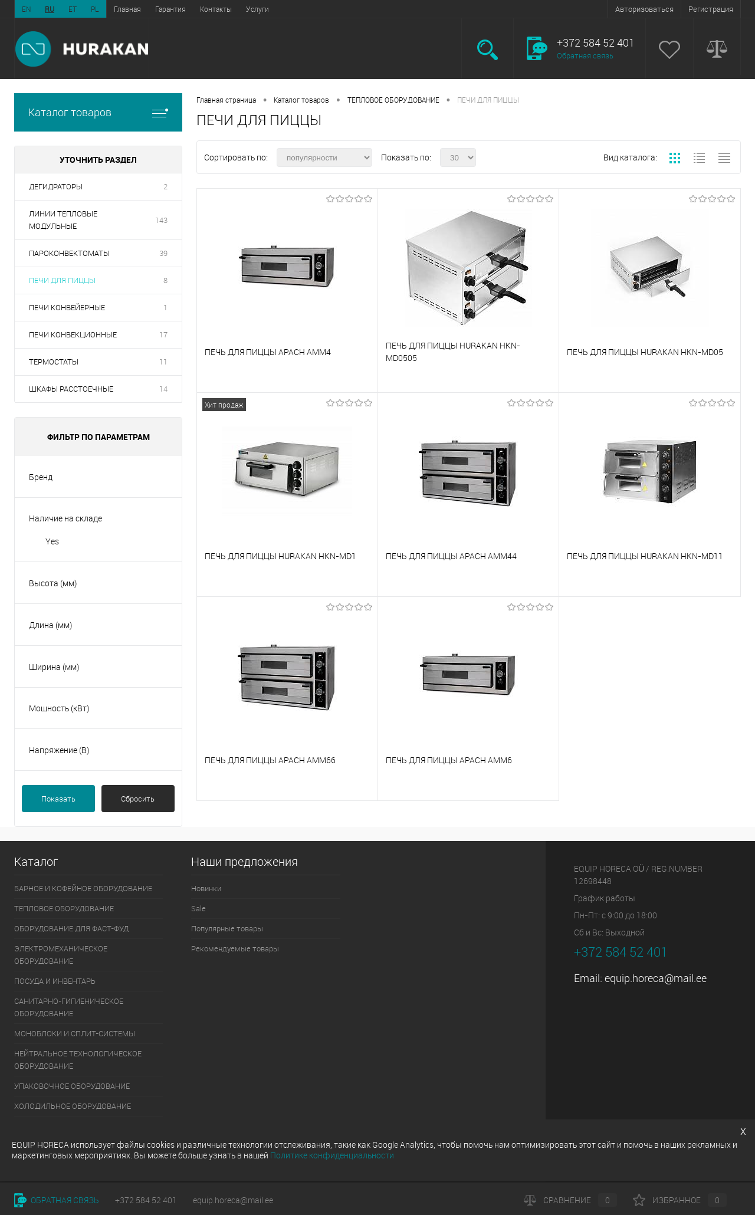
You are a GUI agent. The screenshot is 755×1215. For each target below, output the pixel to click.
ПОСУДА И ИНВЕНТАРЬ (55, 981)
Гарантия (170, 9)
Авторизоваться (644, 9)
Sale (198, 908)
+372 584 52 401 (146, 1200)
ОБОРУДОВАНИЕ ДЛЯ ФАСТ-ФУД (71, 928)
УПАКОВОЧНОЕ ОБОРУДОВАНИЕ (72, 1086)
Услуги (257, 9)
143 (161, 220)
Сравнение (570, 1200)
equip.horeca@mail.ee (656, 978)
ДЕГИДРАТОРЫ (56, 186)
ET (72, 9)
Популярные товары (227, 928)
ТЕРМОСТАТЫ (53, 361)
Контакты (216, 9)
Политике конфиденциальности (332, 1155)
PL (95, 9)
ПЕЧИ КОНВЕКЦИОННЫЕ (73, 334)
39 (163, 253)
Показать (58, 798)
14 (163, 388)
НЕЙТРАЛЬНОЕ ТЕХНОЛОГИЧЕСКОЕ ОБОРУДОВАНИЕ (78, 1059)
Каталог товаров (98, 112)
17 (163, 334)
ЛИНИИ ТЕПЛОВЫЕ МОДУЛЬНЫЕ (63, 219)
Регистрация (710, 9)
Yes (52, 541)
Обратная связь (585, 55)
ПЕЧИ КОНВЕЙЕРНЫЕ (67, 307)
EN (26, 9)
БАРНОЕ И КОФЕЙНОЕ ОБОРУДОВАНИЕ (83, 888)
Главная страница (226, 99)
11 (163, 361)
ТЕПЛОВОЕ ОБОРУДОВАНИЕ (393, 99)
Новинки (206, 888)
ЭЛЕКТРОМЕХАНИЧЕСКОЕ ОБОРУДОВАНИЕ (60, 954)
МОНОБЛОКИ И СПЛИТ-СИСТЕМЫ (74, 1033)
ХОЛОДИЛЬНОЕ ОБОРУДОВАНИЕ (72, 1106)
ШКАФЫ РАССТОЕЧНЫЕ (71, 388)
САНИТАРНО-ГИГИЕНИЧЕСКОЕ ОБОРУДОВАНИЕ (68, 1007)
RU (49, 9)
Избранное (680, 1200)
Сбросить (138, 798)
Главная (127, 9)
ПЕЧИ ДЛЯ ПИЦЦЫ (62, 280)
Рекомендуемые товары (235, 948)
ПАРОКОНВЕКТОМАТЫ (69, 253)
